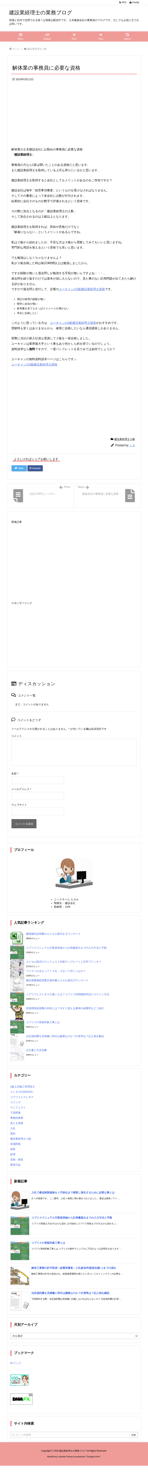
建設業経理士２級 (37, 48)
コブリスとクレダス (22, 1097)
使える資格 (16, 1123)
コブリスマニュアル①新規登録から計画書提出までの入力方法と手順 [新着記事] (71, 1217)
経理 (12, 1154)
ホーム (16, 48)
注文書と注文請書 (36, 1050)
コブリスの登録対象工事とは (43, 1022)
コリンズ (15, 1102)
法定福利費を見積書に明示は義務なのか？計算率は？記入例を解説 (65, 1036)
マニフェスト (18, 1107)
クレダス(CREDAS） (22, 1091)
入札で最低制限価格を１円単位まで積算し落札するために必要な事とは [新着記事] (73, 1192)
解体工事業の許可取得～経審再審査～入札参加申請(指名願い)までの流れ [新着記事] (73, 1267)
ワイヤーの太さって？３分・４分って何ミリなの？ (56, 971)
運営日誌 (15, 1164)
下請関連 (15, 1112)
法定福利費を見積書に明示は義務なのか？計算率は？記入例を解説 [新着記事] (70, 1293)
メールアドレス (21, 789)
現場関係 (15, 1143)
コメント (16, 735)
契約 (12, 1133)
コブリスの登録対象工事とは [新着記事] (48, 1242)
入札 (12, 1128)
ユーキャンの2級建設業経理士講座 (82, 289)
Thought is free (93, 1456)
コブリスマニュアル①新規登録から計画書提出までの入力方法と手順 (66, 947)
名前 (14, 773)
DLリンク (15, 1362)
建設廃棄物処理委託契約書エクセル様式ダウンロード (57, 980)
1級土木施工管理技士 (22, 1086)
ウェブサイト (19, 804)
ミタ (132, 445)
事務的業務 (16, 1117)
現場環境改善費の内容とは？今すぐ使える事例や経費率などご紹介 (65, 1008)
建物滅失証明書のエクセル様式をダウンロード (53, 933)
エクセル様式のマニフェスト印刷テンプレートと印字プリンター (63, 961)
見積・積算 (16, 1159)
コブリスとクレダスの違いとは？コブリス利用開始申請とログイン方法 (67, 994)
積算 (12, 1149)
